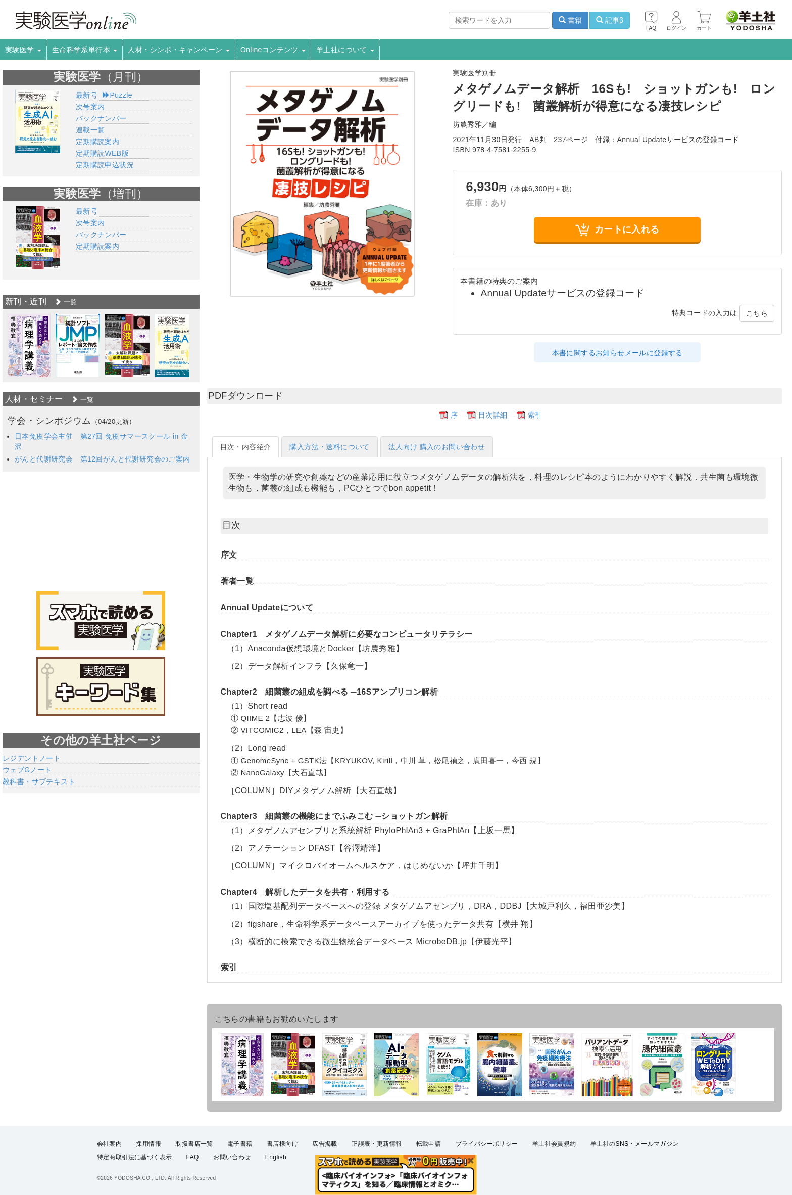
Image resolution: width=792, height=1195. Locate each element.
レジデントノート (32, 758)
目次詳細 (493, 415)
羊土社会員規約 (554, 1143)
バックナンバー (101, 118)
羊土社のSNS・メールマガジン (634, 1143)
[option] (29, 345)
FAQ (192, 1157)
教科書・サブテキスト (39, 781)
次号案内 (90, 107)
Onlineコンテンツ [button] (273, 49)
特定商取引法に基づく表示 (134, 1157)
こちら (757, 313)
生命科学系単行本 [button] (85, 49)
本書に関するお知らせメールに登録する (617, 353)
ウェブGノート (27, 770)
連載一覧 (90, 130)
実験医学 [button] (23, 49)
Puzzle (117, 95)
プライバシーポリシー (487, 1143)
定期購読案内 (97, 141)
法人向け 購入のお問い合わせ (436, 447)
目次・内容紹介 (245, 447)
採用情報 (148, 1143)
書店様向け (282, 1143)
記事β (609, 20)
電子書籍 (240, 1143)
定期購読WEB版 (102, 153)
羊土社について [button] (345, 49)
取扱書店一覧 (194, 1143)
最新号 (86, 95)
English (275, 1157)
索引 (535, 415)
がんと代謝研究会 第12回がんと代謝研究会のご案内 (102, 459)
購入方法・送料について (329, 447)
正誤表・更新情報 (377, 1143)
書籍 (570, 20)
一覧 (66, 302)
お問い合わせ (232, 1157)
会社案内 (109, 1143)
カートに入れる (617, 229)
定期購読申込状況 (105, 165)
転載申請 (428, 1143)
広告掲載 (324, 1143)
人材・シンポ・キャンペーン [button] (179, 49)
